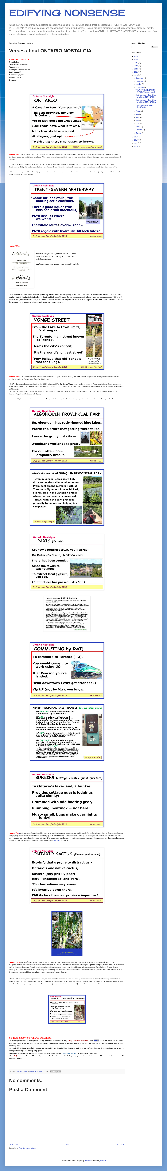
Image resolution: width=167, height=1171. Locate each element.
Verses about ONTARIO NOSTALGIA (144, 106)
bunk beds (56, 840)
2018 (136, 140)
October (139, 84)
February (139, 130)
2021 (136, 72)
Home (67, 1144)
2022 (136, 69)
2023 (136, 66)
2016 (136, 146)
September (140, 87)
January (139, 133)
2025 (136, 59)
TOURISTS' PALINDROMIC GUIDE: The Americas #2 (145, 91)
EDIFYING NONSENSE (67, 12)
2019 (136, 137)
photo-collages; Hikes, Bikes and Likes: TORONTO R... (146, 96)
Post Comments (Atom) (27, 1148)
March (138, 127)
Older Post (120, 1144)
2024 (136, 63)
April (138, 123)
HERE (96, 1040)
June (138, 117)
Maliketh (88, 1161)
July (137, 114)
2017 (136, 143)
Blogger (103, 1161)
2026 (136, 56)
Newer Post (14, 1144)
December (140, 78)
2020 (136, 75)
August (138, 111)
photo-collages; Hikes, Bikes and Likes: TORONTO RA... (146, 101)
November (140, 81)
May (137, 120)
